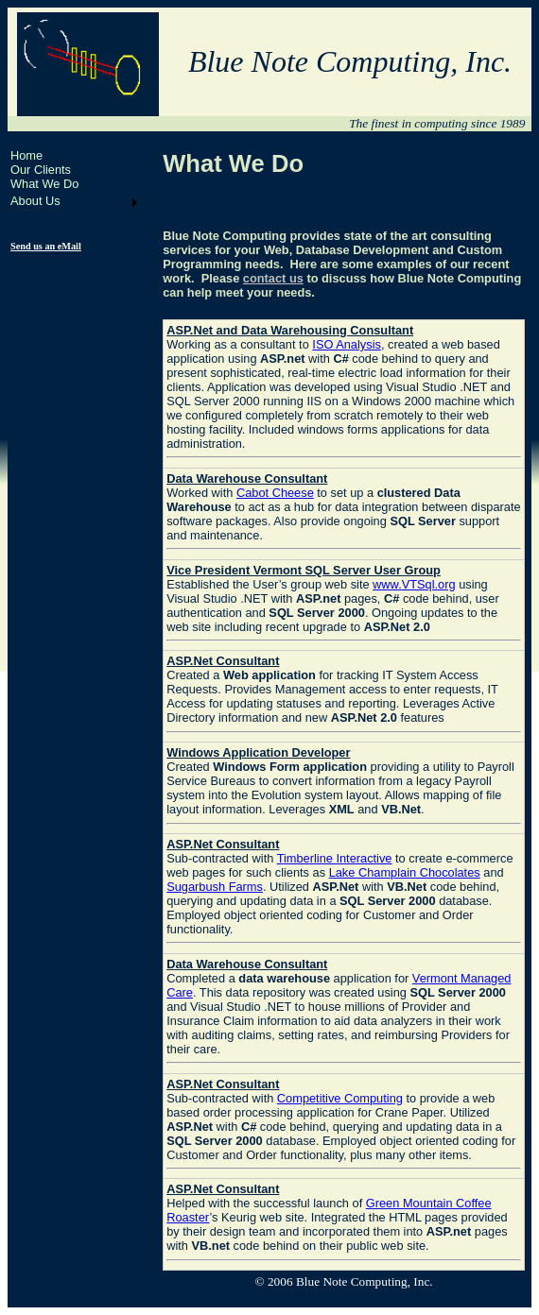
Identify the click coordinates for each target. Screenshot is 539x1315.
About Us (35, 201)
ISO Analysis (346, 344)
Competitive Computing (340, 1098)
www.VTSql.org (414, 584)
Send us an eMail (45, 246)
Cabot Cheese (275, 493)
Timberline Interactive (334, 858)
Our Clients (40, 169)
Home (26, 155)
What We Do (44, 184)
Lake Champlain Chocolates (404, 872)
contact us (273, 278)
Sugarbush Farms (214, 887)
